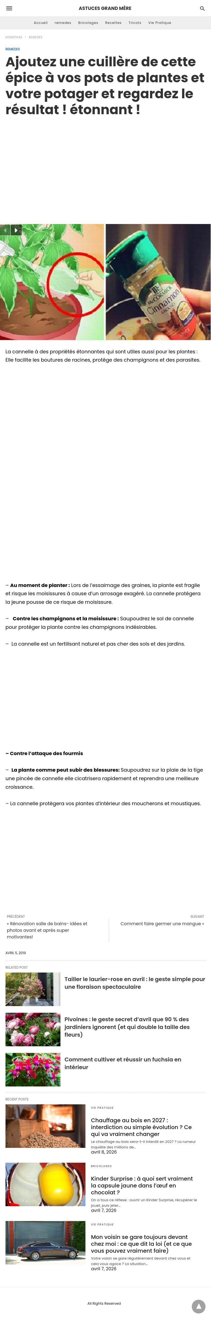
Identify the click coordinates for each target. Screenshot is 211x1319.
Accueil (41, 22)
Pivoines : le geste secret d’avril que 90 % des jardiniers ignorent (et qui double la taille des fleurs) (127, 1027)
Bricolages (88, 22)
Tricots (135, 22)
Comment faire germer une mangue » (162, 924)
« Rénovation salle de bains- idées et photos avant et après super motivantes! (47, 930)
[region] (105, 165)
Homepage (14, 37)
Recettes (113, 22)
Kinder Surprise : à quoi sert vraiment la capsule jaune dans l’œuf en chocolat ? (142, 1185)
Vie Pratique (159, 22)
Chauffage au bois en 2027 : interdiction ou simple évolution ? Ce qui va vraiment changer (141, 1127)
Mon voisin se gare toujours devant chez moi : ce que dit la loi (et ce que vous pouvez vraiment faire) (141, 1244)
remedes (63, 22)
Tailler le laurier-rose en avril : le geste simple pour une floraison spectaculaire (135, 983)
